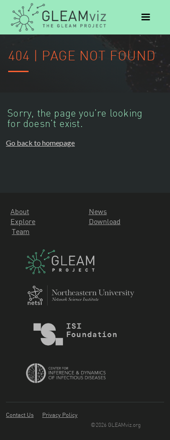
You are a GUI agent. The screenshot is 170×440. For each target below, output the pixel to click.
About (19, 211)
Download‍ (105, 221)
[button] (145, 17)
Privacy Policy (60, 414)
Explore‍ (22, 221)
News (98, 211)
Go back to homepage (40, 142)
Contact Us (20, 414)
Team (20, 231)
